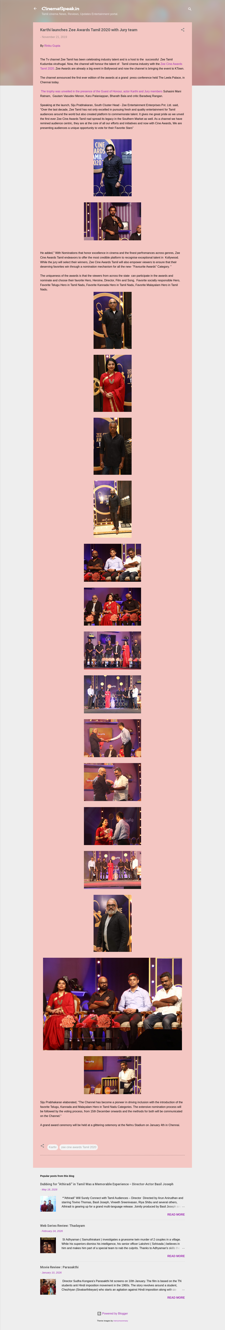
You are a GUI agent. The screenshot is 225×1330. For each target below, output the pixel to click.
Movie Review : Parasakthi (59, 1267)
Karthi (52, 1147)
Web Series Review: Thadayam (62, 1225)
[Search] (190, 9)
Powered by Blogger (112, 1313)
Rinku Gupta (52, 45)
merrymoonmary (120, 1321)
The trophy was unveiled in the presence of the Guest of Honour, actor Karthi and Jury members (101, 91)
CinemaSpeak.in (60, 8)
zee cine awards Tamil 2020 (78, 1147)
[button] (183, 30)
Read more (176, 1214)
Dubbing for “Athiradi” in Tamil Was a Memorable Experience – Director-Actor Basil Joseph (106, 1184)
